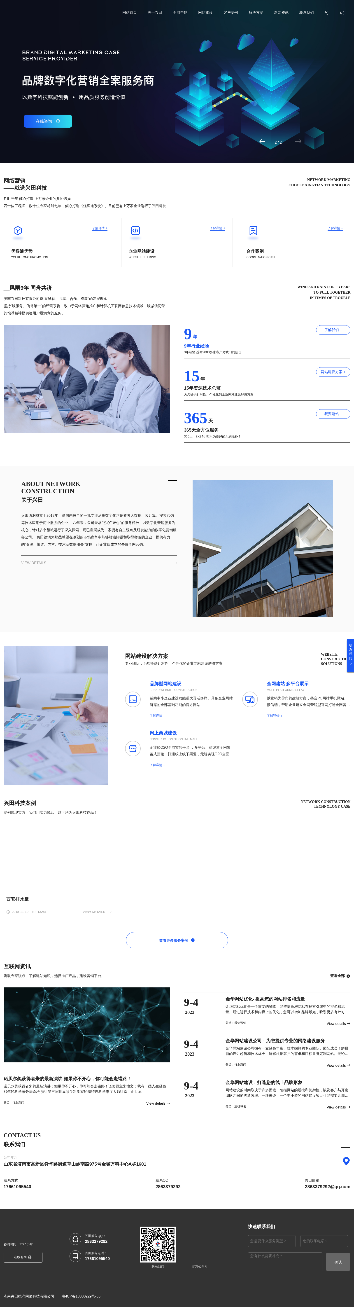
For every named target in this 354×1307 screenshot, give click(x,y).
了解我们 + (333, 330)
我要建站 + (333, 414)
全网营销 (180, 12)
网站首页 (129, 12)
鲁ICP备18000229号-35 (81, 1296)
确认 (338, 1262)
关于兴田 (155, 12)
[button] (280, 141)
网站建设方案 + (333, 372)
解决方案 (256, 12)
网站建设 (205, 12)
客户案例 (231, 12)
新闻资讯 (281, 12)
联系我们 (306, 12)
